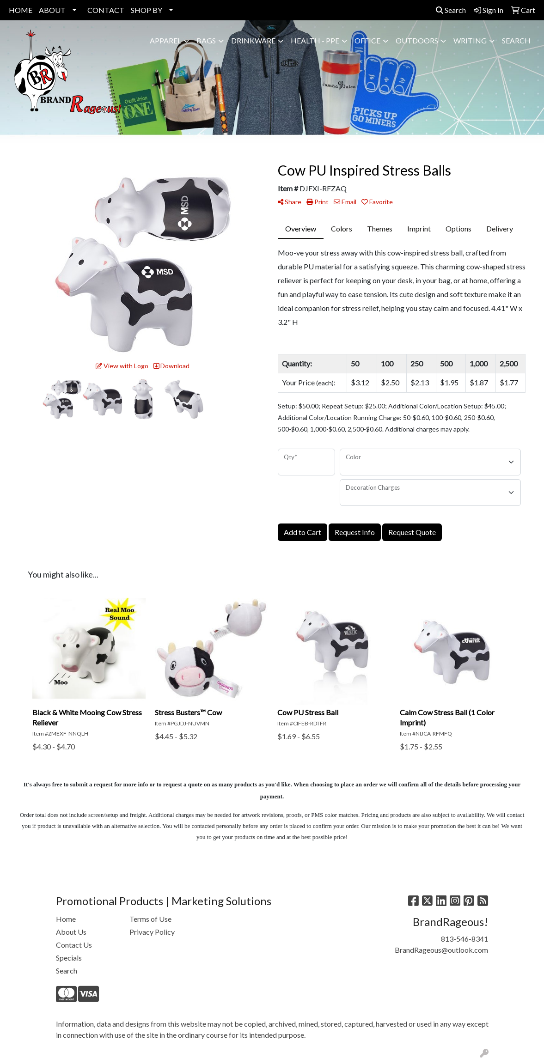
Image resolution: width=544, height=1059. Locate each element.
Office (367, 40)
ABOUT (52, 10)
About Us (71, 931)
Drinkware (253, 40)
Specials (69, 957)
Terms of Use (150, 918)
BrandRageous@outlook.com (441, 949)
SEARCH (516, 40)
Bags (206, 40)
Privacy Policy (152, 931)
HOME (20, 10)
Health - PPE (315, 40)
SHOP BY (146, 10)
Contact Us (74, 944)
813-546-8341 (464, 938)
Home (66, 918)
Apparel (165, 40)
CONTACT (105, 10)
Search (451, 10)
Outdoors (417, 40)
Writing (470, 40)
